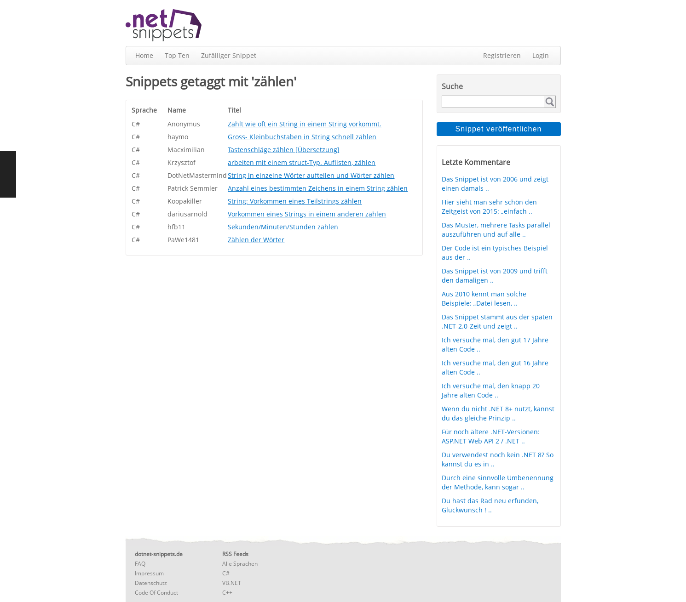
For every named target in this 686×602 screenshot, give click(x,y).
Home (144, 55)
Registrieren (502, 55)
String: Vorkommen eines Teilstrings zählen (295, 201)
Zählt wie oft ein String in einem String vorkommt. (304, 123)
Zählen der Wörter (256, 239)
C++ (227, 592)
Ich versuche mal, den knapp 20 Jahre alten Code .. (491, 390)
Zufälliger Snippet (228, 55)
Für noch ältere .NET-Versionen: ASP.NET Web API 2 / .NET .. (491, 436)
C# (226, 573)
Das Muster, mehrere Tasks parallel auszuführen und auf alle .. (496, 230)
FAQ (140, 564)
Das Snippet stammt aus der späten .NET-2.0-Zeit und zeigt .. (497, 321)
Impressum (149, 573)
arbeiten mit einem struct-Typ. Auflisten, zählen (301, 162)
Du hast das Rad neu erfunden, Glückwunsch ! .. (490, 505)
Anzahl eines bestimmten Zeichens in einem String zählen (318, 188)
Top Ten (177, 55)
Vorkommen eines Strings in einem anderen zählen (307, 214)
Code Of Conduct (156, 592)
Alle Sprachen (240, 564)
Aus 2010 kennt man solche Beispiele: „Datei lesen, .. (484, 298)
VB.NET (231, 583)
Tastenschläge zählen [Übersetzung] (284, 149)
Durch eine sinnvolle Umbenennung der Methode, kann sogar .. (497, 482)
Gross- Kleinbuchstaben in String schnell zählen (302, 136)
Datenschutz (151, 583)
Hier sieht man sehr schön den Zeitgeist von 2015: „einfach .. (489, 207)
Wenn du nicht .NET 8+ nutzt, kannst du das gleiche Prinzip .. (498, 413)
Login (540, 55)
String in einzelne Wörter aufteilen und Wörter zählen (311, 175)
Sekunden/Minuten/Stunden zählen (283, 226)
